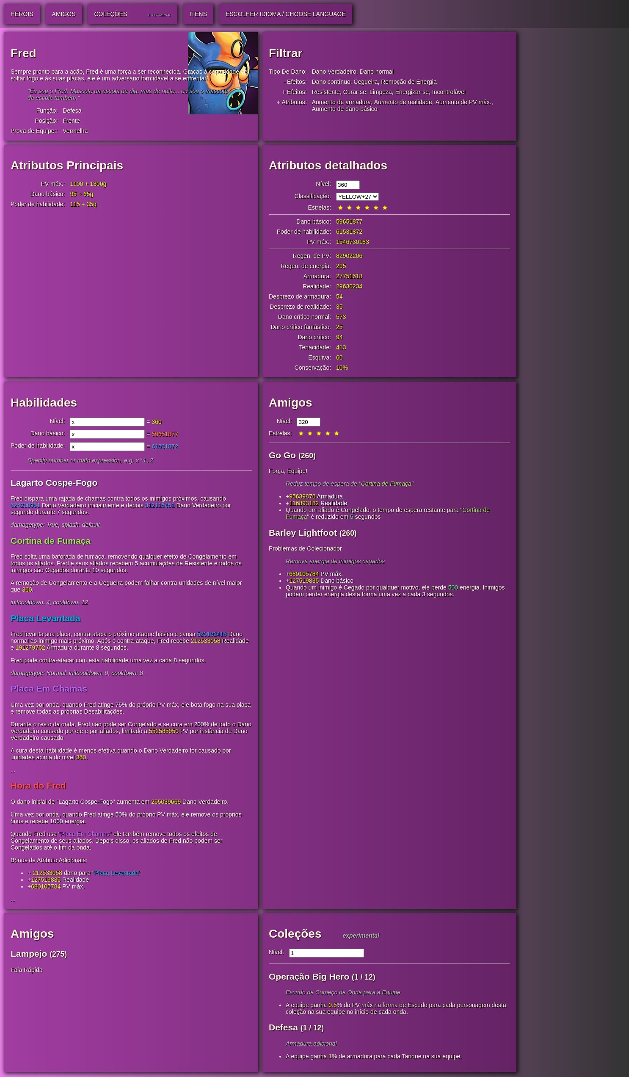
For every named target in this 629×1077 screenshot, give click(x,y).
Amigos (290, 402)
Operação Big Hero (309, 977)
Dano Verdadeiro (334, 71)
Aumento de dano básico (345, 108)
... (13, 770)
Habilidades (44, 402)
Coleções (295, 934)
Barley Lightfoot (303, 532)
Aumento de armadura (341, 102)
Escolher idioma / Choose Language (286, 14)
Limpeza (381, 92)
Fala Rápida (27, 970)
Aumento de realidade (403, 102)
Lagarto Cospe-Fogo (54, 483)
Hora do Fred (38, 786)
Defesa (72, 110)
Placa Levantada (45, 619)
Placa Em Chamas (49, 689)
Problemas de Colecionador (305, 548)
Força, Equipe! (288, 471)
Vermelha (75, 130)
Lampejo (29, 954)
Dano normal (377, 71)
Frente (71, 120)
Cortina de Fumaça (51, 541)
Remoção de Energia (409, 81)
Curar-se (354, 92)
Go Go (282, 455)
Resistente (326, 92)
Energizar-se (412, 92)
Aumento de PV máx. (463, 102)
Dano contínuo (331, 81)
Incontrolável (449, 92)
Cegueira (366, 81)
